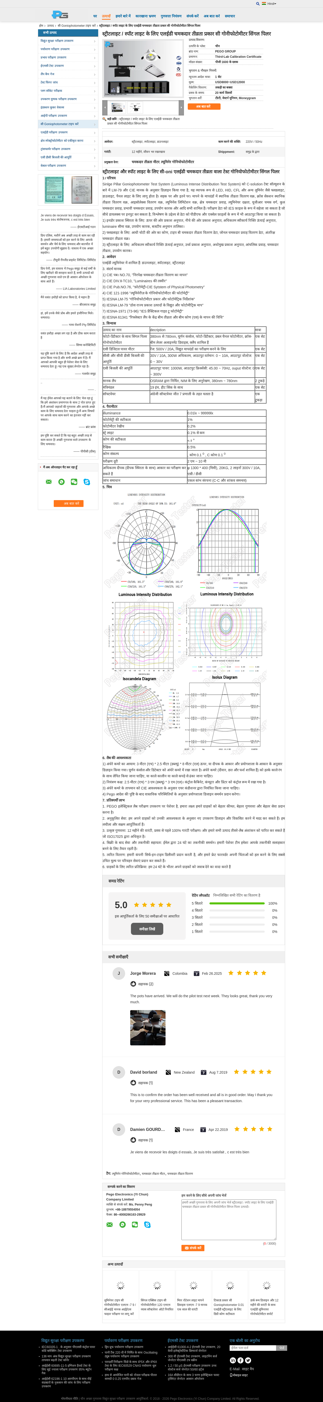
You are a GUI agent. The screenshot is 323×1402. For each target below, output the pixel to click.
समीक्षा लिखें (147, 929)
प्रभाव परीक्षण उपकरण (53, 57)
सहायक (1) (145, 1083)
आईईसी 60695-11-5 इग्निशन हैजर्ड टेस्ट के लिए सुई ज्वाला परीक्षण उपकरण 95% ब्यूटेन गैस (67, 1369)
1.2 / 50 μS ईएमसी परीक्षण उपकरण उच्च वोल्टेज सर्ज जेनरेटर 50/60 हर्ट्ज (192, 1367)
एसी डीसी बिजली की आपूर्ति (56, 157)
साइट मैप (248, 1369)
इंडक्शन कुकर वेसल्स (52, 107)
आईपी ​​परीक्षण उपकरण (54, 116)
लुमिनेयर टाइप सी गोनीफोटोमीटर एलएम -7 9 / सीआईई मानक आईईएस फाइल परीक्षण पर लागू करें (120, 1307)
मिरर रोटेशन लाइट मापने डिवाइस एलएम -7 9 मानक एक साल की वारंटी (192, 1305)
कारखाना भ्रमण (146, 16)
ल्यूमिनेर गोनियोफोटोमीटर (126, 1174)
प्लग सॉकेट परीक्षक (51, 91)
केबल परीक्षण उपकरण (53, 165)
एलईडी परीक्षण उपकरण (54, 132)
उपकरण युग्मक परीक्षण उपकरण (59, 99)
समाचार (230, 16)
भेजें (281, 1348)
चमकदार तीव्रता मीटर (153, 1174)
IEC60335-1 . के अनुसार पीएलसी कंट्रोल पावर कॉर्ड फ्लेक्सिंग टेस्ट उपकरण (68, 1349)
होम (41, 25)
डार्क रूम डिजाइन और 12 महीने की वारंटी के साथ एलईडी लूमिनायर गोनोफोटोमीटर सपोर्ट (264, 1307)
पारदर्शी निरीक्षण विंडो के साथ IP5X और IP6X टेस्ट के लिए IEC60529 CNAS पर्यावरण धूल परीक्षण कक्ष (131, 1365)
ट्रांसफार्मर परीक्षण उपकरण (55, 149)
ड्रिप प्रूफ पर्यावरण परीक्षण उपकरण (124, 1347)
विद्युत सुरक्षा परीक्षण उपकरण (57, 41)
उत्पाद (50, 25)
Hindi (271, 4)
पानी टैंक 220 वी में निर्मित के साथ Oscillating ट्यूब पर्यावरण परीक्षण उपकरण (131, 1354)
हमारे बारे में (123, 16)
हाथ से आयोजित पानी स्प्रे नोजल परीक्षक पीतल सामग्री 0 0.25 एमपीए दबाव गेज (131, 1377)
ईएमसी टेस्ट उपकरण (52, 66)
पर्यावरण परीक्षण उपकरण (55, 49)
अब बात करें (212, 16)
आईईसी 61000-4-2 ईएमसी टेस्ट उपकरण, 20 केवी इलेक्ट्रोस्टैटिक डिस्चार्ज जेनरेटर (194, 1349)
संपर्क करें (192, 16)
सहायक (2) (145, 984)
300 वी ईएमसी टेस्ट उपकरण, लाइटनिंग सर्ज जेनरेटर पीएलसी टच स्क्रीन (192, 1358)
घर (95, 16)
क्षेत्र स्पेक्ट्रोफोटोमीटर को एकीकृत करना (62, 140)
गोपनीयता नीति (69, 1398)
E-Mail (235, 1369)
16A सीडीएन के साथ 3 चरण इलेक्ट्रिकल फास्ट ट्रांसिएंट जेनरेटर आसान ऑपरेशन (193, 1377)
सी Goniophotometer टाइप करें (77, 25)
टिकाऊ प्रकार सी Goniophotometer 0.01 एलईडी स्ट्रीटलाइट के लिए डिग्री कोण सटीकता (229, 1307)
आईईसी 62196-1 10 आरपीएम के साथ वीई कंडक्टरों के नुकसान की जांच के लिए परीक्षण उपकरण (66, 1382)
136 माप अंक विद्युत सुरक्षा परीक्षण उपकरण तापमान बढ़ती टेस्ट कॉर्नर (66, 1358)
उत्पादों (106, 16)
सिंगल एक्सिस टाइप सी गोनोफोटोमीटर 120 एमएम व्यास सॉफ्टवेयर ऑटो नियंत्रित (157, 1305)
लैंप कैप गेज (47, 74)
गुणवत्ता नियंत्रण (171, 16)
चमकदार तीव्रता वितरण (180, 1174)
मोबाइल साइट (239, 1375)
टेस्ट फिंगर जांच (49, 82)
